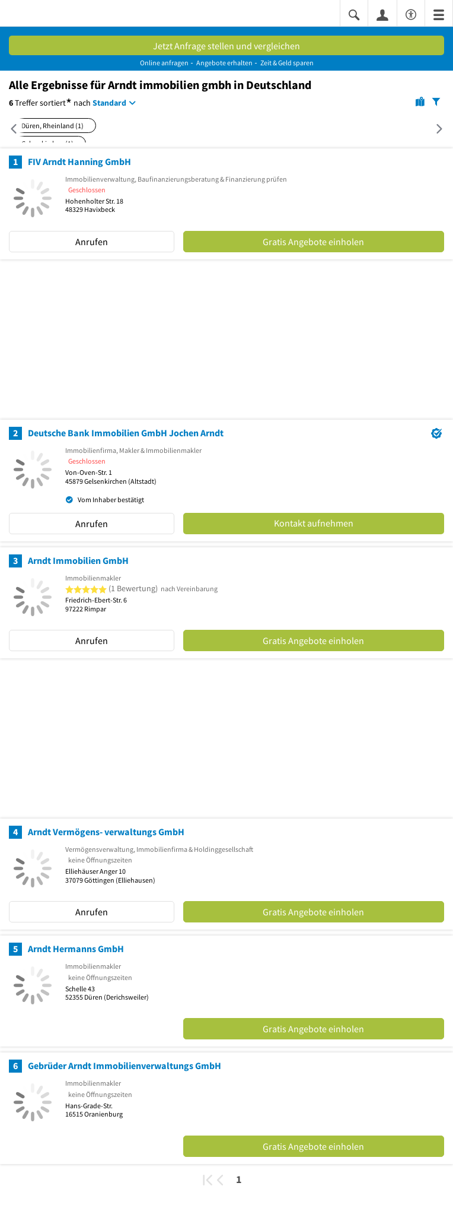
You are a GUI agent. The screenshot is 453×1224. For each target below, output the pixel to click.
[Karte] (420, 101)
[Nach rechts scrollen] (433, 128)
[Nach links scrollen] (16, 128)
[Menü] (438, 14)
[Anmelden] (382, 14)
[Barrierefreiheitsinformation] (411, 13)
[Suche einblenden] (354, 14)
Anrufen (91, 242)
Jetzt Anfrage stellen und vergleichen (226, 46)
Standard (109, 102)
